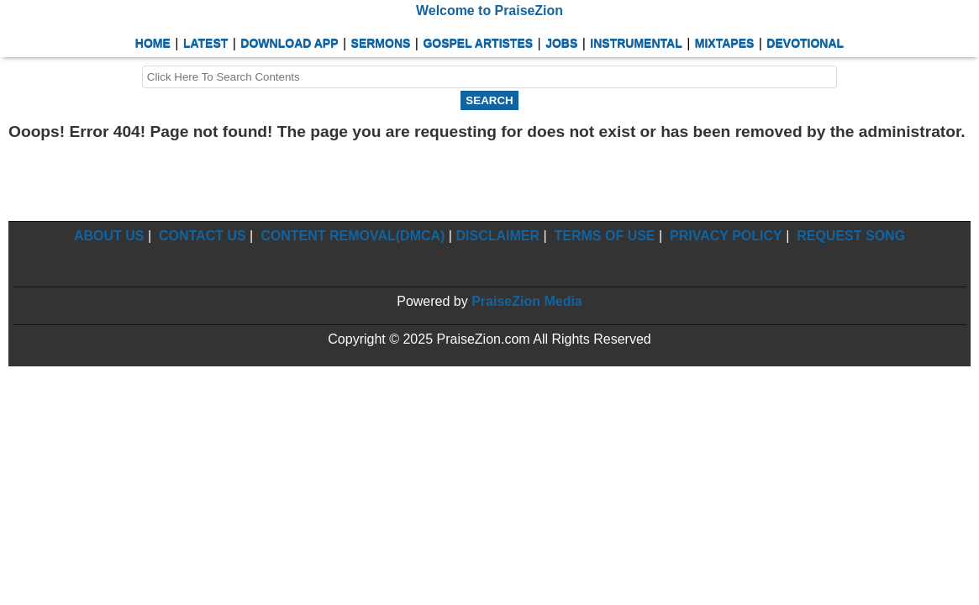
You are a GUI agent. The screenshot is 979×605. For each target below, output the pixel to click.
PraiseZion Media (526, 301)
